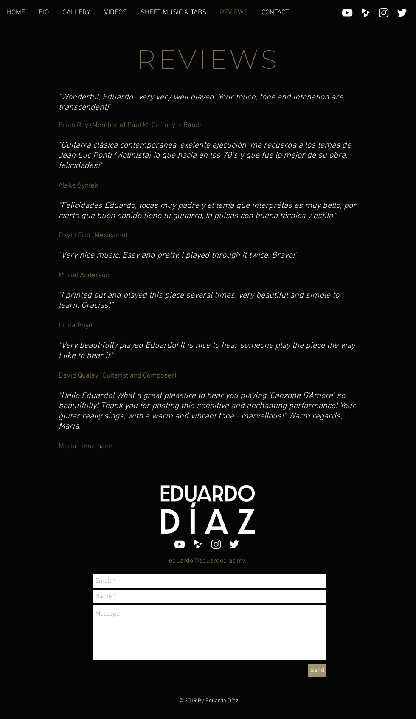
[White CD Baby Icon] (365, 12)
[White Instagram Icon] (383, 12)
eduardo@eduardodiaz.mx (207, 561)
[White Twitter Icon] (402, 12)
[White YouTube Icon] (347, 12)
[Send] (317, 670)
